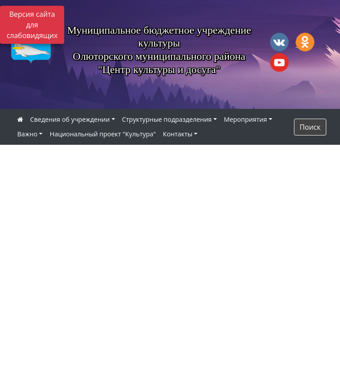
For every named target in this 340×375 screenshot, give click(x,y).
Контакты (178, 134)
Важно (27, 134)
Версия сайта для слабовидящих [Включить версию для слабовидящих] (32, 24)
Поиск (310, 127)
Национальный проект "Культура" (103, 134)
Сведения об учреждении (70, 119)
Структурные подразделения (167, 119)
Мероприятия (245, 119)
